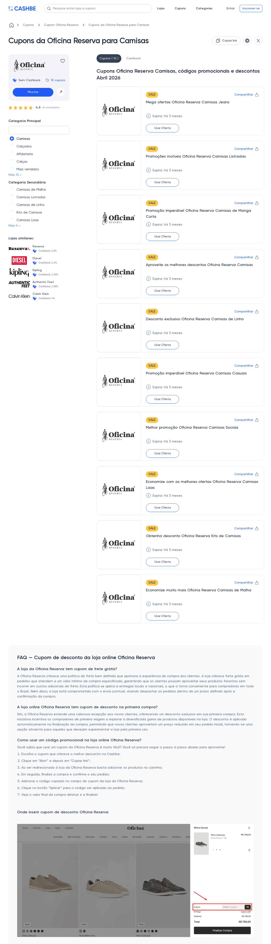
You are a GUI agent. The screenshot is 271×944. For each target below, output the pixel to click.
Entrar (231, 8)
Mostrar (33, 92)
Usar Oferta (162, 128)
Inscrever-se (251, 8)
